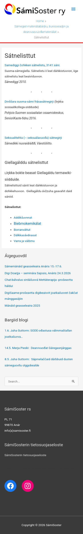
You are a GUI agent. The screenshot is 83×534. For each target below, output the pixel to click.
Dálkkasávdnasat (25, 235)
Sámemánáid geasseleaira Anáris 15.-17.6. (33, 266)
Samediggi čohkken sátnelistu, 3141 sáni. (32, 65)
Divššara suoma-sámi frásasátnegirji (29, 101)
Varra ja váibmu (24, 241)
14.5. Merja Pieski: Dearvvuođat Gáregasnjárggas (38, 348)
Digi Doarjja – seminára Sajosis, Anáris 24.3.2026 (38, 273)
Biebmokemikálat (27, 223)
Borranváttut (22, 229)
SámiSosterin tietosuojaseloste (25, 455)
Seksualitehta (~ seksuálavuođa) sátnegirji (33, 137)
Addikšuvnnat (23, 217)
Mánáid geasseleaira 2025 (22, 305)
